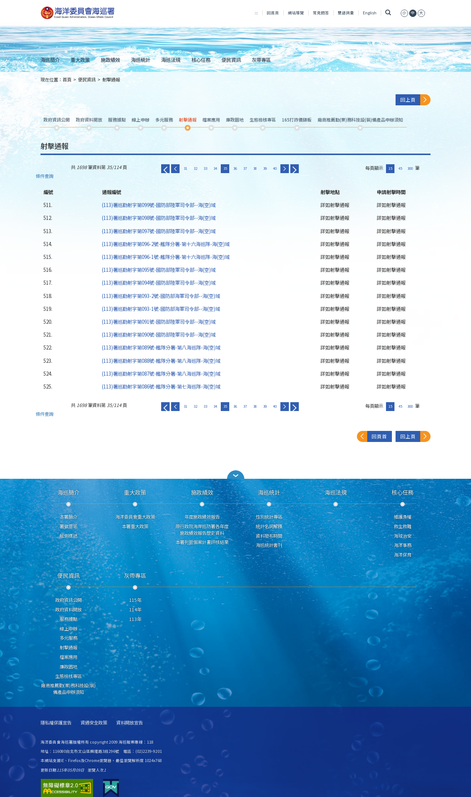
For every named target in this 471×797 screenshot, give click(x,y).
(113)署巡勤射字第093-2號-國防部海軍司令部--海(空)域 (161, 295)
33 (205, 168)
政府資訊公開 (68, 600)
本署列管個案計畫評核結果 (202, 542)
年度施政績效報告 (202, 516)
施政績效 (110, 59)
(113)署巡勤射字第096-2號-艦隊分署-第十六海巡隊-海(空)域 (166, 243)
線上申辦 (68, 628)
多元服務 (68, 638)
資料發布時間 (269, 536)
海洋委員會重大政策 (135, 516)
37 (245, 168)
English (369, 12)
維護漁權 (402, 516)
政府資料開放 (68, 609)
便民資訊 (231, 59)
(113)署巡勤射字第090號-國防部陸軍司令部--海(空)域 (159, 334)
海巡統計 (140, 59)
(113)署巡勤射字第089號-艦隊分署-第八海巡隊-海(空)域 (161, 347)
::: (256, 12)
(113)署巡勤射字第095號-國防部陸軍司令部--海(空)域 (159, 269)
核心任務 (200, 59)
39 (265, 168)
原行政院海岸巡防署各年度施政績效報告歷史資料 (202, 529)
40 (275, 168)
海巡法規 (170, 59)
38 (255, 168)
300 (410, 168)
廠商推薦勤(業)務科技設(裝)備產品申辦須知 (68, 688)
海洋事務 (402, 545)
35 (225, 168)
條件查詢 (44, 176)
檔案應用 (68, 657)
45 (400, 168)
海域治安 (402, 536)
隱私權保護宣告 (55, 723)
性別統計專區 (269, 516)
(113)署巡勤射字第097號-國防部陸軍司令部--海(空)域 (159, 231)
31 (185, 168)
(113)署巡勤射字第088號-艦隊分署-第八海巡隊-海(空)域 (161, 360)
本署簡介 (68, 516)
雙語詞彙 (346, 12)
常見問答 (321, 12)
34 (215, 168)
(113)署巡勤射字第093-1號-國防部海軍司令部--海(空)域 (161, 308)
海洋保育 (402, 554)
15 (390, 168)
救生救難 (402, 526)
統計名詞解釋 (269, 526)
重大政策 (80, 59)
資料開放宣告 (129, 723)
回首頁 (273, 12)
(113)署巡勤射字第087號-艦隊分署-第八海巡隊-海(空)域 (161, 373)
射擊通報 (111, 79)
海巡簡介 (50, 59)
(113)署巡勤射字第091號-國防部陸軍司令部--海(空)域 (159, 321)
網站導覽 (296, 12)
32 (195, 168)
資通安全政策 (94, 723)
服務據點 (68, 619)
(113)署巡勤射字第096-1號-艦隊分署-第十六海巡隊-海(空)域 (166, 256)
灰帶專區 (261, 59)
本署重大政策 (135, 526)
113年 (135, 619)
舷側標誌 (68, 536)
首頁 (67, 79)
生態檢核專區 (68, 676)
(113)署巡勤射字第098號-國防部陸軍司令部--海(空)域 (159, 217)
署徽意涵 (68, 526)
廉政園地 (68, 666)
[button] (235, 474)
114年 (135, 609)
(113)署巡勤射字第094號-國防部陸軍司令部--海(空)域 (159, 282)
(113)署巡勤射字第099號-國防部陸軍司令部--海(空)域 (159, 204)
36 (235, 168)
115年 (135, 600)
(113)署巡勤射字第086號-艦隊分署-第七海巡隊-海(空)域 (161, 386)
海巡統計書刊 (269, 545)
